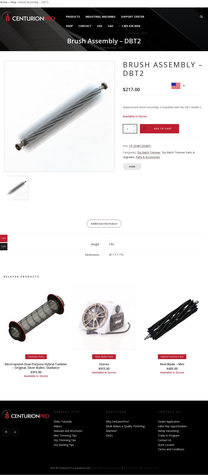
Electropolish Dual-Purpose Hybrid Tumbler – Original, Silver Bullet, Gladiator (36, 366)
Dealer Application (169, 421)
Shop (69, 26)
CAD (110, 26)
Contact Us (164, 440)
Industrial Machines (100, 16)
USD (99, 26)
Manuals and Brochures (68, 431)
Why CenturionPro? (117, 421)
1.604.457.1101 (150, 468)
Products (73, 16)
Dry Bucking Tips (64, 445)
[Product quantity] (127, 128)
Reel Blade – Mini (172, 364)
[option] (16, 187)
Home (87, 47)
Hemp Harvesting (168, 431)
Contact (84, 26)
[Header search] (201, 17)
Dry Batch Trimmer (148, 152)
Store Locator (166, 445)
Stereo (104, 364)
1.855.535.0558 (129, 26)
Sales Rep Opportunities (172, 426)
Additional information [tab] (104, 223)
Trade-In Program (168, 435)
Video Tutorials (63, 421)
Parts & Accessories (148, 157)
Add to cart (163, 128)
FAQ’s (109, 435)
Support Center (132, 16)
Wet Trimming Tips (65, 435)
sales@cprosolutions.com (47, 4)
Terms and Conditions (171, 449)
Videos (58, 426)
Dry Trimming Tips (65, 440)
